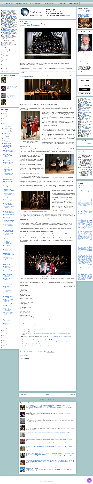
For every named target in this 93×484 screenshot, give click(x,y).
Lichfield (79, 234)
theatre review (80, 270)
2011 (4, 337)
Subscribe (84, 89)
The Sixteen (82, 269)
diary (91, 214)
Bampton (79, 190)
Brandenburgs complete (8, 179)
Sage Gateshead (89, 258)
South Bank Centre (87, 263)
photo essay (85, 251)
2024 (4, 115)
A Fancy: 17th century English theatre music (8, 239)
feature (87, 220)
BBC (82, 192)
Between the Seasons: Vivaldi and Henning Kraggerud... (7, 320)
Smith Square (89, 261)
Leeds (85, 232)
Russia (89, 257)
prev (91, 252)
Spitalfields (80, 264)
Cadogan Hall (89, 203)
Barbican (82, 190)
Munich (91, 236)
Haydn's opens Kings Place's (39, 319)
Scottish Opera (84, 260)
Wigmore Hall (81, 277)
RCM (91, 254)
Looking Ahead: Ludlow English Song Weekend (8, 204)
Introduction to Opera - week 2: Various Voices (8, 225)
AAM (91, 185)
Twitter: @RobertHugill (35, 3)
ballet (81, 189)
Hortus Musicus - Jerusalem (8, 216)
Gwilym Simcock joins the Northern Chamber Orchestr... (8, 290)
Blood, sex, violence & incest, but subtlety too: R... (8, 262)
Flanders (32, 25)
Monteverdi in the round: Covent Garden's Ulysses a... (8, 254)
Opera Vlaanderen (39, 75)
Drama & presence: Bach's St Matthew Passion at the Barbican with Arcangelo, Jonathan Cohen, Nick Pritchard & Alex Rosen (12, 102)
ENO (79, 219)
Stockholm (79, 265)
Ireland (83, 230)
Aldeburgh (80, 187)
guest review (89, 227)
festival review (83, 221)
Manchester (82, 236)
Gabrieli (79, 223)
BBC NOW (86, 192)
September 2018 (7, 131)
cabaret (84, 203)
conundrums (86, 212)
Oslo (91, 248)
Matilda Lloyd (85, 136)
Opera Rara (85, 247)
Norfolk (90, 241)
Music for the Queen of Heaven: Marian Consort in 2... (8, 147)
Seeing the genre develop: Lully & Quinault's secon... (8, 170)
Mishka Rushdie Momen (86, 127)
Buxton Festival (87, 199)
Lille (81, 234)
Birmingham (80, 195)
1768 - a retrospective (7, 184)
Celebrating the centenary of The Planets (8, 297)
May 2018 (6, 138)
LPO (87, 235)
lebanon (79, 232)
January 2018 (6, 145)
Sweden (85, 266)
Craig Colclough (23, 76)
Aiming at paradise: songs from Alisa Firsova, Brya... (8, 258)
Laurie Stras (81, 130)
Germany (90, 223)
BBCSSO (90, 192)
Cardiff (86, 204)
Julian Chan (84, 114)
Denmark (86, 214)
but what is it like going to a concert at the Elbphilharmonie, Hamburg (52, 333)
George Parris (86, 115)
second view (89, 260)
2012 (4, 335)
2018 (4, 125)
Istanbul (86, 230)
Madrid (79, 236)
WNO (88, 278)
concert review (83, 211)
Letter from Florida (84, 233)
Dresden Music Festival (85, 216)
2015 (4, 330)
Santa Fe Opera (87, 259)
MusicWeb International (87, 172)
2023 (4, 116)
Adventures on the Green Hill (86, 186)
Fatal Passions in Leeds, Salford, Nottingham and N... (8, 151)
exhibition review (83, 220)
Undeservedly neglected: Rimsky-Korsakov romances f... (8, 293)
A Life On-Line (81, 185)
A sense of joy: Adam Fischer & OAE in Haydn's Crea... (7, 309)
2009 (4, 340)
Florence (85, 222)
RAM (89, 254)
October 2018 (6, 130)
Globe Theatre (81, 224)
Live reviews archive (49, 3)
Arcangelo (79, 188)
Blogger (51, 481)
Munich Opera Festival (81, 237)
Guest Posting (83, 227)
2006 (4, 345)
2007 (4, 344)
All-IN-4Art (84, 187)
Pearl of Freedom (6, 160)
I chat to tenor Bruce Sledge (50, 321)
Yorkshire (83, 279)
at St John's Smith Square (57, 336)
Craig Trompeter (82, 112)
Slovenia (85, 261)
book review (89, 195)
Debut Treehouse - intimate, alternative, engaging (8, 158)
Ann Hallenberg (88, 124)
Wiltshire (90, 277)
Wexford (81, 276)
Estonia (85, 219)
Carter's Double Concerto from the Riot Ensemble (8, 282)
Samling (82, 259)
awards (91, 188)
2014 (4, 332)
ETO (88, 219)
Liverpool (84, 234)
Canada (83, 204)
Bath (78, 191)
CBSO (89, 204)
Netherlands (86, 239)
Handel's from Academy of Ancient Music (39, 343)
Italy (89, 230)
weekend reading (83, 275)
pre (88, 252)
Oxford (79, 249)
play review (90, 251)
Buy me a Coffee (86, 72)
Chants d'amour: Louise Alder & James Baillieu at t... (8, 200)
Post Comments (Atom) (50, 399)
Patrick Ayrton (85, 126)
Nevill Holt (90, 239)
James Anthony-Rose (83, 121)
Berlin (91, 193)
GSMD (79, 227)
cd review (83, 205)
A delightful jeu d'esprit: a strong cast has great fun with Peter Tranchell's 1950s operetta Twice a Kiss (47, 419)
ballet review (84, 189)
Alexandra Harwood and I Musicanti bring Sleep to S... (8, 228)
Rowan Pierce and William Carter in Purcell (8, 267)
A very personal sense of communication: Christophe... (8, 300)
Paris (84, 250)
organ (89, 248)
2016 (4, 328)
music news (85, 238)
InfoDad (90, 175)
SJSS (82, 261)
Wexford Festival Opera (87, 276)
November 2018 (7, 128)
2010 (4, 338)
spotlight (90, 264)
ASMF (85, 188)
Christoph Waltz (23, 75)
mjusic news (87, 236)
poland (79, 252)
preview (80, 254)
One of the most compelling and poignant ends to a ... (8, 304)
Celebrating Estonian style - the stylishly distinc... (8, 174)
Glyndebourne (89, 224)
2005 (4, 347)
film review (88, 221)
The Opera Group (85, 268)
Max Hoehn (84, 102)
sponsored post (84, 264)
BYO (82, 203)
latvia (91, 231)
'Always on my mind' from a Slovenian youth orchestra (8, 271)
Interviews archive (73, 3)
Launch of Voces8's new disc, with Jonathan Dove (8, 212)
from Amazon (84, 157)
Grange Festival (89, 225)
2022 (4, 118)
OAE (81, 245)
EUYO (79, 220)
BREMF (79, 196)
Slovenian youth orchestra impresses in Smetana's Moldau (38, 412)
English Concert (89, 218)
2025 (4, 113)
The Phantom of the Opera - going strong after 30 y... (8, 207)
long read (83, 235)
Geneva (87, 223)
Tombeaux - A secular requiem (7, 247)
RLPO (88, 256)
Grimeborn (90, 226)
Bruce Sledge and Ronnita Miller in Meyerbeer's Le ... (8, 317)
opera (91, 245)
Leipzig (79, 233)
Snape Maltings (81, 262)
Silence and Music (6, 264)
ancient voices (89, 187)
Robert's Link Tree (8, 3)
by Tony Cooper (26, 25)
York (81, 279)
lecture (82, 232)
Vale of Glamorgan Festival (8, 269)
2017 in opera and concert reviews (38, 329)
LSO (89, 235)
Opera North (80, 247)
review (79, 256)
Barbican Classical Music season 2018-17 (8, 163)
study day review (81, 266)
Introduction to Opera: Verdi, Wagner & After (8, 287)
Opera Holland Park (81, 246)
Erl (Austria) (82, 219)
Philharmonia (80, 251)
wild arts (86, 277)
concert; (90, 211)
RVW (91, 257)
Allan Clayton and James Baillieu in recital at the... (8, 284)
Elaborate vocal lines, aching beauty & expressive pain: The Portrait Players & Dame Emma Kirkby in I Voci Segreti (50, 460)
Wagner (79, 274)
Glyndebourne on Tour (81, 225)
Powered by (84, 93)
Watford (90, 274)
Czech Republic (89, 213)
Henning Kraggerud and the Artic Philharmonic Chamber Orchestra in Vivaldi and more (47, 325)
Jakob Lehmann (86, 133)
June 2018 (6, 136)
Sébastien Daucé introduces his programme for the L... (8, 221)
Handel (84, 228)
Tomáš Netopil (68, 75)
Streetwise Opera (89, 265)
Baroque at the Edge (88, 190)
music (88, 237)
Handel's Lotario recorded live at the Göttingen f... (8, 231)
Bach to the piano (6, 245)
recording (90, 255)
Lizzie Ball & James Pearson (84, 116)
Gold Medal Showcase (7, 167)
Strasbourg (83, 265)
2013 (4, 333)
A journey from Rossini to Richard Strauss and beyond (8, 313)
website (79, 275)
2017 (4, 327)
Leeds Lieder (89, 232)
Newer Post (23, 394)
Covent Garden (83, 213)
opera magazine (89, 246)
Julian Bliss (86, 135)
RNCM (90, 256)
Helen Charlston (88, 100)
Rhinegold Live (82, 256)
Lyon (91, 235)
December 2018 (7, 126)
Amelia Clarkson (86, 118)
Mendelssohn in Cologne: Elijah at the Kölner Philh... (8, 250)
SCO (91, 259)
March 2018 (6, 141)
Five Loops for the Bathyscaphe (6, 218)
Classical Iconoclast (90, 170)
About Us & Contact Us (21, 3)
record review (85, 255)
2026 (4, 111)
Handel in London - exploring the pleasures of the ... (8, 155)
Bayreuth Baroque (83, 191)
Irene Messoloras (86, 99)
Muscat (86, 237)
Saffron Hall (83, 258)
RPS (86, 257)
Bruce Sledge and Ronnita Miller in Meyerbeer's (43, 323)
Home (23, 347)
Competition (85, 210)
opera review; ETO (84, 248)
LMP (88, 234)
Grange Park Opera (82, 226)
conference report (81, 212)
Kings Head (82, 231)
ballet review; (89, 189)
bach (78, 189)
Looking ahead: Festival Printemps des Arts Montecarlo (8, 177)
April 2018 (6, 140)
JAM (78, 231)
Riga (86, 256)
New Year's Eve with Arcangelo (28, 327)
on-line (83, 245)
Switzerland (90, 266)
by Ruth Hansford (84, 202)
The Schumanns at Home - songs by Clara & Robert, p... (8, 190)
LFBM (89, 233)
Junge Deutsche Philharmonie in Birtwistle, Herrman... (7, 242)
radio (87, 254)
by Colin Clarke (87, 200)
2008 (4, 342)
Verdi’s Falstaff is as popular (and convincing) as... (8, 306)
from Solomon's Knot (55, 341)
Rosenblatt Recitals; (81, 257)
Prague (86, 252)
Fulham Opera (89, 222)
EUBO (91, 219)
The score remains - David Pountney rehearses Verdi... (8, 194)
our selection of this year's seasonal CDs (39, 339)
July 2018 (6, 135)
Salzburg (79, 259)
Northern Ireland (81, 244)
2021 (4, 120)
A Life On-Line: (86, 185)
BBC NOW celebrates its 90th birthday (8, 209)
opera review (37, 25)
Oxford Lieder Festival (85, 249)
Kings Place (87, 231)
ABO (78, 186)
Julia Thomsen (86, 104)
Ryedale (79, 258)
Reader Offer (80, 255)
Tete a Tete (88, 267)
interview (80, 230)
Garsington (83, 223)
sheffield (79, 261)
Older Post (72, 394)
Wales (82, 274)
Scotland (79, 260)
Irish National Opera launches (7, 279)
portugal (82, 252)
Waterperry (86, 274)
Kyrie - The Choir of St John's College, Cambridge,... (7, 275)
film (85, 221)
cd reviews (90, 205)
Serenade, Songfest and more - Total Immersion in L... (8, 186)
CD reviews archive (61, 3)
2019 (4, 123)
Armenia (82, 188)
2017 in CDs (33, 331)
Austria (88, 188)
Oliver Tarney (85, 105)
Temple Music (82, 267)
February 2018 (6, 143)
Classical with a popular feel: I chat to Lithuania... (8, 166)
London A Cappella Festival (8, 214)
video (90, 273)
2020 (4, 121)
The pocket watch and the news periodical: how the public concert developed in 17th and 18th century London (48, 432)
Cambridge (79, 204)
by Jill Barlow (85, 201)
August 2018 (6, 133)
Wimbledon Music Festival (82, 278)
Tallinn (79, 267)
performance (89, 250)
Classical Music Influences (83, 64)
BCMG (79, 193)
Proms (84, 254)
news (90, 240)
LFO (91, 233)
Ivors (91, 230)
